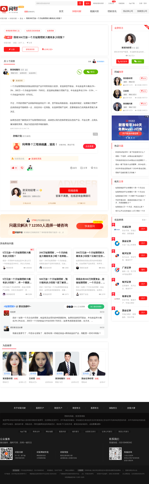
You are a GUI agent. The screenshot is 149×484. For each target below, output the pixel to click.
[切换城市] (31, 12)
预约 (143, 270)
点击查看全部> (95, 424)
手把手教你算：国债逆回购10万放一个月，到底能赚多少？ (130, 201)
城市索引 (76, 432)
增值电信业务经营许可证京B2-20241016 (44, 474)
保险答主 (113, 408)
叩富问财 (3, 18)
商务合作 (36, 432)
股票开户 (40, 408)
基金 (21, 18)
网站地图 (49, 432)
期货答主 (76, 408)
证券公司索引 (107, 432)
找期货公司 (142, 11)
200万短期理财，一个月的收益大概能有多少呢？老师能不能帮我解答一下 (53, 256)
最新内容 (62, 432)
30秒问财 (76, 11)
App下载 (131, 3)
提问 (87, 3)
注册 (140, 3)
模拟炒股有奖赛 (98, 3)
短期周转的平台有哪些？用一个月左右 (130, 192)
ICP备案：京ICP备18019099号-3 (16, 474)
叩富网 (80, 470)
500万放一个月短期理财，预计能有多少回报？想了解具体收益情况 (53, 282)
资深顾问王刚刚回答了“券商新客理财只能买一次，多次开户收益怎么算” (51, 232)
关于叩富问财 (20, 408)
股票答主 (95, 408)
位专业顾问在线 (38, 220)
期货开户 (58, 408)
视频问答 (94, 11)
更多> (144, 220)
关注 (94, 168)
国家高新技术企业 (131, 470)
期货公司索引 (124, 432)
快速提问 (90, 226)
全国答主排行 (90, 432)
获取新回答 (30, 49)
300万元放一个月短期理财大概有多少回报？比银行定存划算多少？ (90, 256)
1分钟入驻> (47, 49)
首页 (61, 11)
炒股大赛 (131, 408)
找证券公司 (129, 11)
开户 (143, 229)
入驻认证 (111, 3)
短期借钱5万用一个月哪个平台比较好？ (130, 196)
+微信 (90, 72)
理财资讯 (112, 11)
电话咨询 (122, 61)
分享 (29, 43)
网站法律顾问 (71, 470)
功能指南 (121, 3)
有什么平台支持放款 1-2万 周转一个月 (130, 211)
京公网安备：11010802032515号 (133, 474)
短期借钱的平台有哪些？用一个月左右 (130, 188)
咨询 (143, 78)
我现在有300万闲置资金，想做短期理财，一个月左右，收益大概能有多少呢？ (90, 282)
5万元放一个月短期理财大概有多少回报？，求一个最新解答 (17, 282)
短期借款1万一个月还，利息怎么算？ (129, 207)
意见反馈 (16, 470)
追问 (73, 168)
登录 (145, 3)
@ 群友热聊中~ (17, 306)
